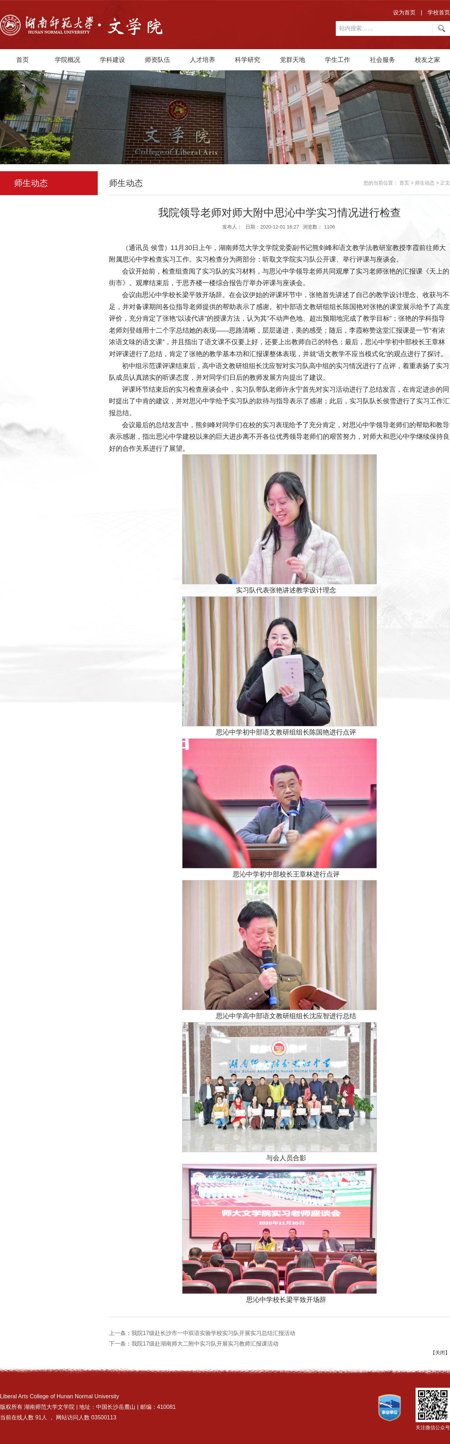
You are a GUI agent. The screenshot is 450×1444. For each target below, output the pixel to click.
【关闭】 (440, 1352)
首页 (22, 59)
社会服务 (382, 59)
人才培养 (202, 59)
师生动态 (425, 183)
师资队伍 (157, 59)
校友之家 (427, 59)
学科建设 (112, 59)
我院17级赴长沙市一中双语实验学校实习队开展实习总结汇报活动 (213, 1333)
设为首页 (404, 12)
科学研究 (247, 59)
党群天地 (292, 59)
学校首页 (439, 12)
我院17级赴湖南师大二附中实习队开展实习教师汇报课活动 (204, 1344)
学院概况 (67, 59)
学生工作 (337, 59)
